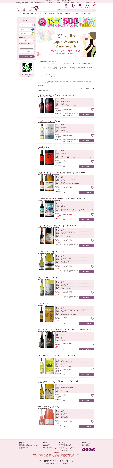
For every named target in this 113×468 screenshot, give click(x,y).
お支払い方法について (65, 445)
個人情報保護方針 (23, 447)
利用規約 (21, 449)
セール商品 (77, 13)
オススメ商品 (68, 13)
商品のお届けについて (65, 444)
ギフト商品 (59, 13)
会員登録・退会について (49, 447)
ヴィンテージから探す (24, 43)
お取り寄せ (86, 114)
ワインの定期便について (65, 450)
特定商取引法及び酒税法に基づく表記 (28, 445)
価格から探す (22, 37)
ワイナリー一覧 (42, 13)
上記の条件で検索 (26, 56)
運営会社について (23, 444)
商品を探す (26, 13)
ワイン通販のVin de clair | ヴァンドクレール (56, 461)
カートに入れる (86, 166)
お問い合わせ (85, 445)
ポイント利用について (65, 449)
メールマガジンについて (49, 449)
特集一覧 (33, 13)
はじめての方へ (47, 444)
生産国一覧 (51, 13)
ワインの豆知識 (86, 13)
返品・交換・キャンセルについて (68, 447)
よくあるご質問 (86, 444)
